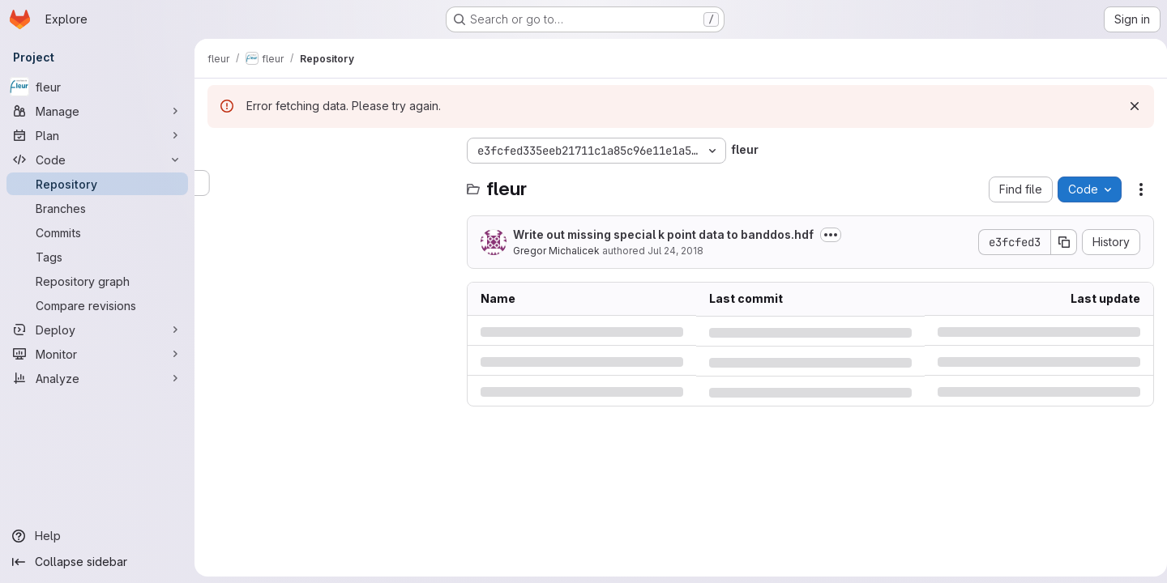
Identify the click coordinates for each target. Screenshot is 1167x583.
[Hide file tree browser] (220, 151)
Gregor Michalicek (556, 251)
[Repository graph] (97, 281)
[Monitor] (97, 354)
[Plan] (97, 135)
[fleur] (97, 86)
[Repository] (97, 183)
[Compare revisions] (97, 305)
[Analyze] (97, 378)
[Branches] (97, 208)
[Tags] (97, 256)
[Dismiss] (1128, 106)
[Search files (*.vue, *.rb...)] (329, 183)
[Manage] (97, 111)
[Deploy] (97, 329)
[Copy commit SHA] (1058, 242)
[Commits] (97, 232)
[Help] (97, 536)
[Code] (97, 159)
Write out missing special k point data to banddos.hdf (663, 234)
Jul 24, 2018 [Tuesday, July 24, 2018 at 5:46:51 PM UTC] (675, 251)
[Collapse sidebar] (97, 562)
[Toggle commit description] (830, 235)
